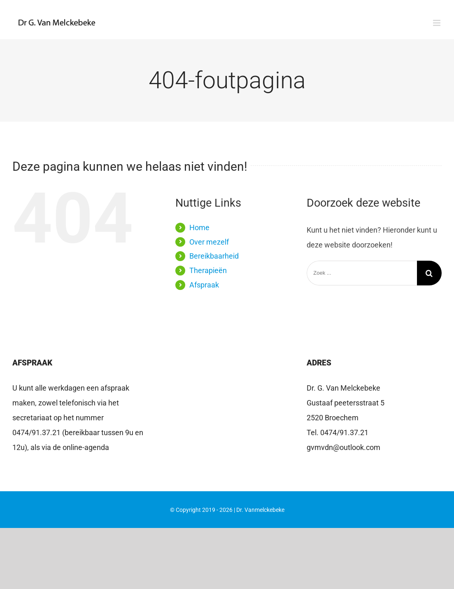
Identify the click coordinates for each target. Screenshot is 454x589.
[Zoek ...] (362, 273)
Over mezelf (209, 242)
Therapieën (208, 270)
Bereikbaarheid (214, 256)
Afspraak (204, 284)
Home (199, 227)
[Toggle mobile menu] (437, 23)
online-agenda (86, 447)
